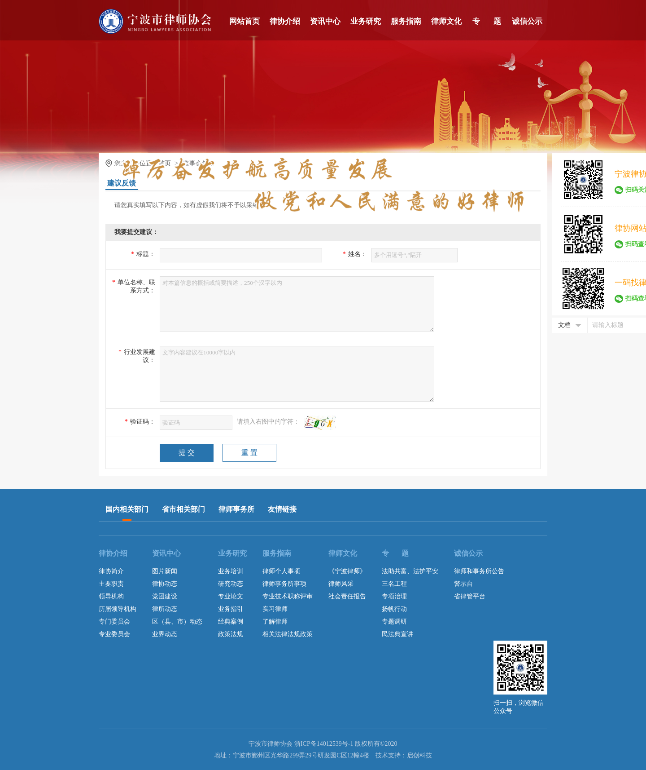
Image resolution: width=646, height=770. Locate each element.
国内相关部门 (126, 509)
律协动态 (164, 583)
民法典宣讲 (397, 634)
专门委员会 (114, 621)
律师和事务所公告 (479, 571)
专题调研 (394, 621)
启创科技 (419, 755)
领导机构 (111, 596)
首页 (164, 163)
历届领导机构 (117, 609)
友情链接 (282, 509)
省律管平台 (469, 596)
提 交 (187, 452)
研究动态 (230, 583)
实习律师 (275, 609)
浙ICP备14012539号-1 (323, 743)
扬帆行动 (394, 609)
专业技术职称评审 (287, 596)
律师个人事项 (281, 571)
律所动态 (164, 609)
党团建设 (164, 596)
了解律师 (275, 621)
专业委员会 (114, 634)
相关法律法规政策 (287, 634)
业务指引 (230, 609)
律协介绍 (285, 21)
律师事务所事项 (284, 583)
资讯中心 (325, 21)
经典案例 (230, 621)
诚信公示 (527, 21)
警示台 (463, 583)
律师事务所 (236, 509)
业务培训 (230, 571)
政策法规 (230, 634)
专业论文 (230, 596)
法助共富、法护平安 (410, 571)
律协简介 (111, 571)
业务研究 (365, 21)
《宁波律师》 (347, 571)
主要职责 (111, 583)
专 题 (486, 21)
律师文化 (446, 21)
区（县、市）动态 (177, 621)
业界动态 (164, 634)
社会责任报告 (347, 596)
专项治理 (394, 596)
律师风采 (341, 583)
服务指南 (406, 21)
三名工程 (394, 583)
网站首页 (244, 21)
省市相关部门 (183, 509)
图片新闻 (164, 571)
